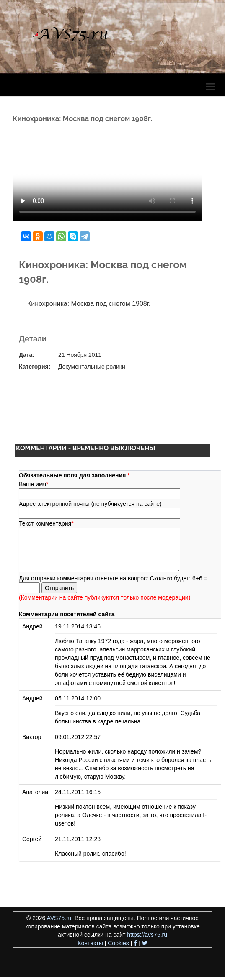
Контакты (90, 943)
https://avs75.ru (147, 934)
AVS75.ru (59, 918)
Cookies (118, 943)
